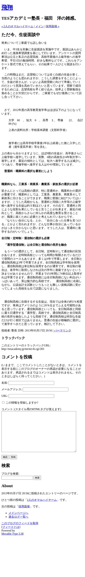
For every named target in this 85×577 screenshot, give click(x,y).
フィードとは (10, 534)
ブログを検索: (10, 481)
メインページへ (18, 520)
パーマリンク (62, 330)
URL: (4, 395)
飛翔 (7, 7)
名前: (4, 382)
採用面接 (24, 514)
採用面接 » (52, 26)
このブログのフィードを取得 (19, 531)
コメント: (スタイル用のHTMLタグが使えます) (31, 409)
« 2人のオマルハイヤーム (17, 26)
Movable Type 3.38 (12, 541)
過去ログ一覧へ (18, 524)
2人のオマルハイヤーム (42, 507)
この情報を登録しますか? (20, 402)
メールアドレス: (11, 389)
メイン (39, 26)
